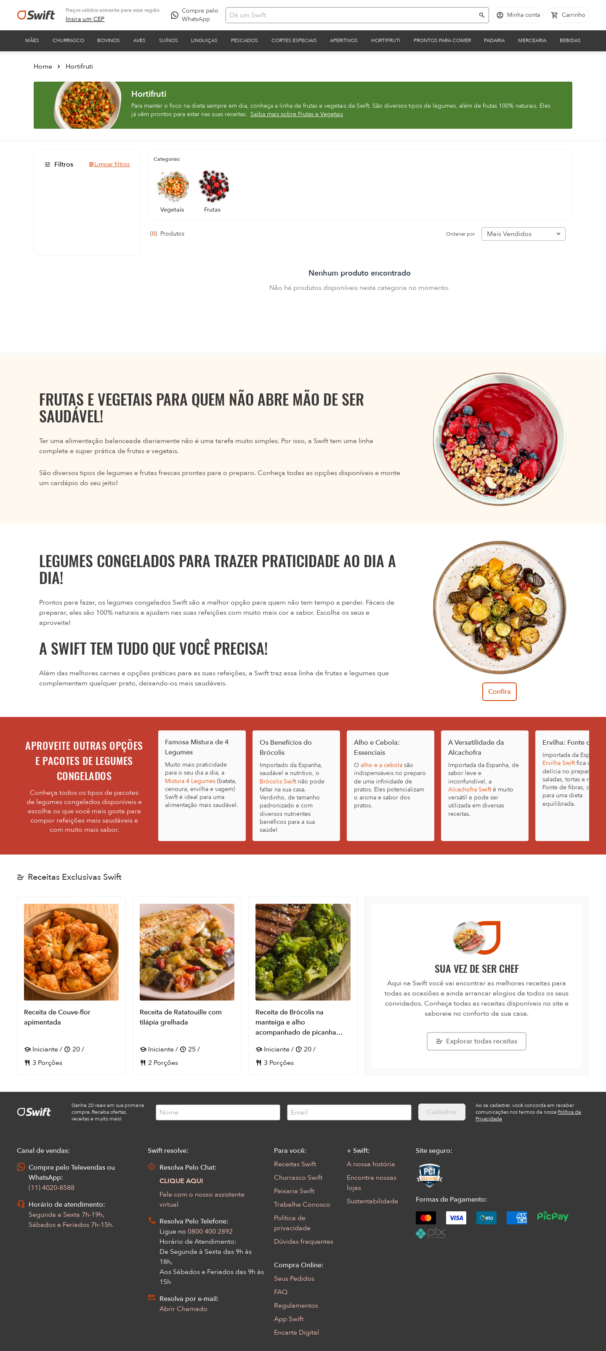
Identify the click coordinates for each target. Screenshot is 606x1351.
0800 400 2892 (210, 1231)
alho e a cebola (381, 765)
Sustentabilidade (372, 1201)
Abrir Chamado (183, 1309)
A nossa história (371, 1164)
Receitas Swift (295, 1164)
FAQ (280, 1292)
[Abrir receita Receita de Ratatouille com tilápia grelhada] (187, 986)
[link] (85, 19)
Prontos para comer (442, 40)
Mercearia (532, 40)
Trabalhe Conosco (302, 1204)
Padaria (494, 40)
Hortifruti (385, 40)
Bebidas (570, 40)
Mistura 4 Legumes (190, 781)
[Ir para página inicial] (36, 15)
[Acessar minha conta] (518, 15)
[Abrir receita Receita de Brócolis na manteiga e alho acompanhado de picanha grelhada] (302, 986)
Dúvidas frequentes (303, 1241)
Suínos (168, 40)
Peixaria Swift (294, 1191)
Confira (499, 691)
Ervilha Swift (558, 763)
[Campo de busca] (352, 15)
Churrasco (68, 40)
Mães (32, 40)
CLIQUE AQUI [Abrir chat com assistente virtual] (181, 1181)
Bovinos (108, 40)
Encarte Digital (296, 1332)
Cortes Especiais (294, 40)
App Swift (288, 1319)
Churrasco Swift (298, 1177)
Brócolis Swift (278, 782)
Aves (139, 40)
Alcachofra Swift (469, 790)
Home (43, 66)
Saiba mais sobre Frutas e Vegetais (296, 114)
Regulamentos (296, 1305)
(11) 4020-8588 (51, 1187)
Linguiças (204, 40)
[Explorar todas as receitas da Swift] (476, 1041)
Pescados (244, 40)
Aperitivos (344, 40)
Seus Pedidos (294, 1278)
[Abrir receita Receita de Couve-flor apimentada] (71, 986)
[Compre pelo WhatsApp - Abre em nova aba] (196, 15)
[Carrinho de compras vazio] (568, 15)
